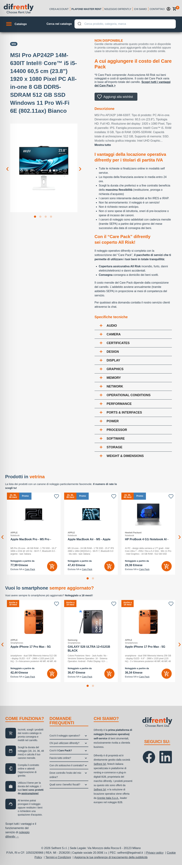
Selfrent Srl (100, 764)
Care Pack (30, 569)
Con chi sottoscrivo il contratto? (67, 765)
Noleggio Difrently (117, 9)
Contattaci (157, 9)
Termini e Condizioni (58, 857)
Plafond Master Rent (86, 9)
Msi (14, 44)
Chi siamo (140, 9)
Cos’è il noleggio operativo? (65, 735)
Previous (7, 165)
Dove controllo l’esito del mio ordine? (65, 774)
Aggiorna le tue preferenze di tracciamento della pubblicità (111, 857)
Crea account (59, 9)
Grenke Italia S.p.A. (108, 798)
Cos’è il (61, 750)
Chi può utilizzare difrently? (64, 743)
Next (80, 165)
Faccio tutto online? (60, 758)
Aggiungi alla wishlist (118, 97)
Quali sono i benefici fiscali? (65, 784)
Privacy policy (155, 852)
